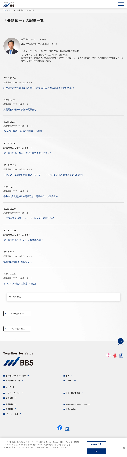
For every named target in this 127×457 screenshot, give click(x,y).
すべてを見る (15, 297)
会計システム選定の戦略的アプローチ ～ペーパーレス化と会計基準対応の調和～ (44, 175)
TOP (4, 10)
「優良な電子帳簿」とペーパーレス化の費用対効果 (28, 218)
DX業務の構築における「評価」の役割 (22, 131)
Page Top (120, 345)
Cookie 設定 (96, 444)
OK (96, 451)
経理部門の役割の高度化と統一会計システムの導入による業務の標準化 (38, 88)
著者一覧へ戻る (17, 313)
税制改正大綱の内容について (17, 262)
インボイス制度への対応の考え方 (19, 283)
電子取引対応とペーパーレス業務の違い (23, 240)
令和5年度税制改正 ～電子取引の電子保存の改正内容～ (30, 196)
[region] (63, 447)
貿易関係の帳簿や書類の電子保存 (19, 109)
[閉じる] (124, 448)
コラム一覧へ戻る (17, 329)
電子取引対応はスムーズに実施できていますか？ (27, 153)
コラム (10, 10)
